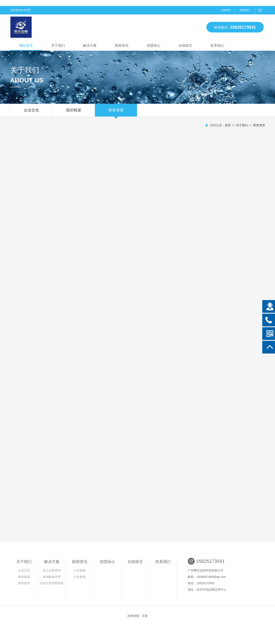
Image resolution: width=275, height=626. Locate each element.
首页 (228, 125)
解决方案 (90, 45)
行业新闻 (80, 576)
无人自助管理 (52, 570)
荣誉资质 (116, 112)
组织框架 (73, 112)
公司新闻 (80, 570)
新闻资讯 (121, 45)
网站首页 (26, 45)
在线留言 (226, 10)
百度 (145, 616)
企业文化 (31, 112)
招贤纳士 (153, 45)
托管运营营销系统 (52, 583)
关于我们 (58, 45)
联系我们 (245, 10)
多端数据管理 (52, 576)
